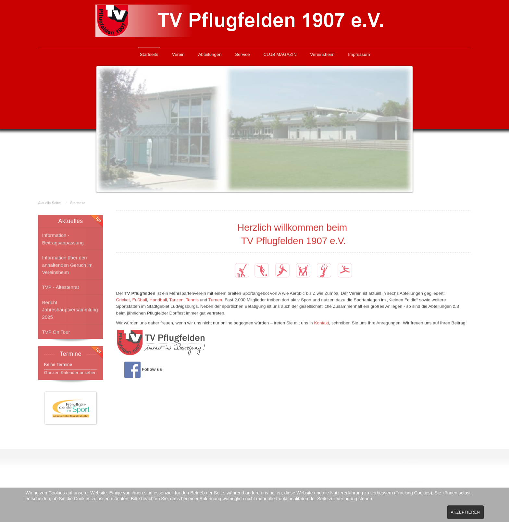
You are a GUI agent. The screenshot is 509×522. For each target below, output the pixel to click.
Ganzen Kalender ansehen (70, 371)
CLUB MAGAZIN (280, 54)
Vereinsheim (322, 54)
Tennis (192, 299)
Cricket (123, 299)
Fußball (139, 299)
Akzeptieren (465, 512)
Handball (158, 299)
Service (242, 54)
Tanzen (176, 299)
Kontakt (321, 322)
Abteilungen (209, 54)
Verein (178, 54)
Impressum (359, 54)
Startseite (149, 54)
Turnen (215, 299)
